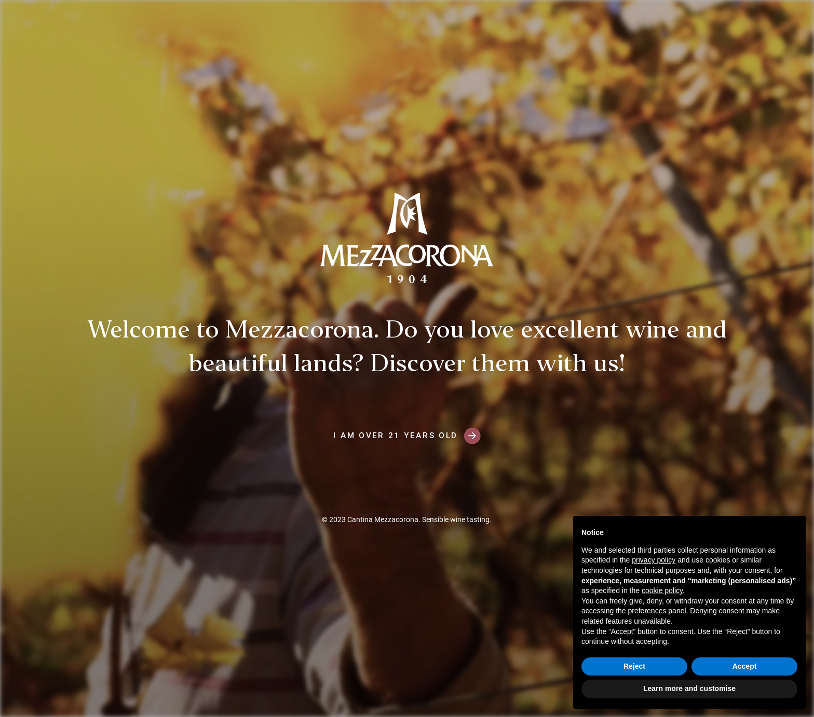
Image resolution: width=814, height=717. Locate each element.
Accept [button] (744, 666)
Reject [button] (634, 666)
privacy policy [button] (653, 560)
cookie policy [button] (662, 590)
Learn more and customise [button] (689, 688)
